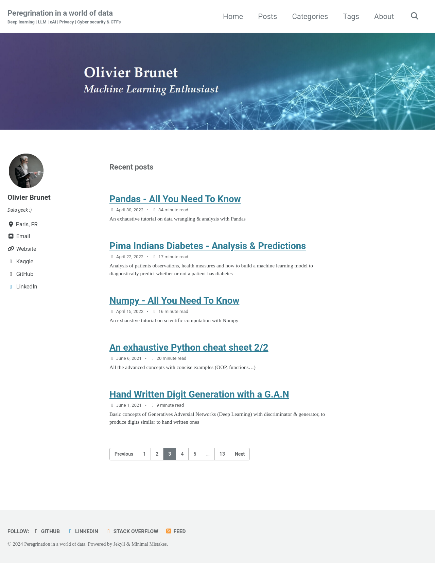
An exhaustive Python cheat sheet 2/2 (188, 355)
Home (231, 16)
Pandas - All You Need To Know (175, 200)
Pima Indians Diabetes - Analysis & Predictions (207, 249)
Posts (265, 16)
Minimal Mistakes (155, 544)
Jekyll (124, 544)
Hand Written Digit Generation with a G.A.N (199, 403)
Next (240, 465)
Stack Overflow (138, 531)
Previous (124, 465)
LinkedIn (86, 531)
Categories (308, 16)
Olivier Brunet (30, 197)
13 (222, 465)
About (382, 16)
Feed (183, 531)
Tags (349, 16)
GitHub (48, 531)
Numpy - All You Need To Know (174, 306)
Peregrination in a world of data (67, 17)
